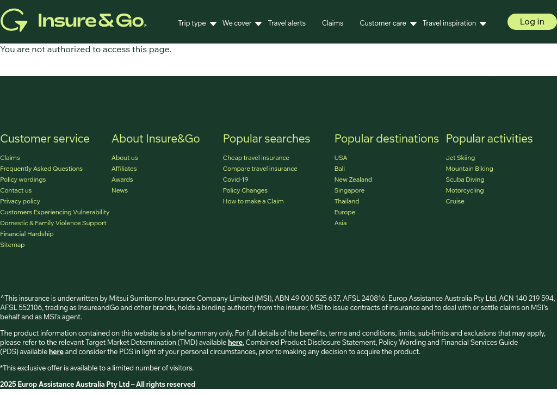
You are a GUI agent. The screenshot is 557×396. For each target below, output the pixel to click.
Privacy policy (20, 201)
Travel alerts (286, 22)
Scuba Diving (464, 179)
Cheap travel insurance (256, 157)
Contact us (16, 190)
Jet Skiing (460, 157)
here (235, 342)
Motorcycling (464, 190)
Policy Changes (245, 190)
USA (340, 157)
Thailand (346, 201)
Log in (532, 21)
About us (125, 157)
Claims (332, 22)
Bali (339, 168)
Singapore (349, 190)
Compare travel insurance (260, 168)
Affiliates (124, 168)
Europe (344, 212)
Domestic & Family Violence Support (53, 223)
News (120, 190)
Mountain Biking (469, 168)
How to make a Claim (253, 201)
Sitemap (12, 244)
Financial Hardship (27, 234)
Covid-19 (236, 179)
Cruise (455, 201)
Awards (122, 179)
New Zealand (353, 179)
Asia (340, 223)
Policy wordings (23, 179)
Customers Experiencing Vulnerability (54, 212)
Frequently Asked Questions (41, 168)
